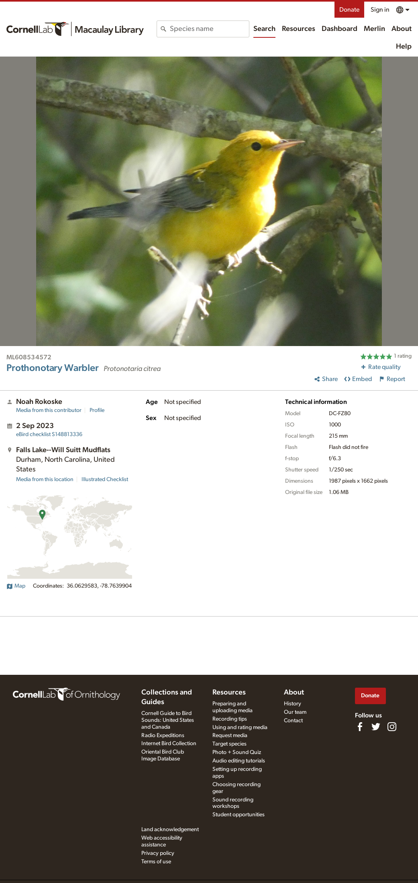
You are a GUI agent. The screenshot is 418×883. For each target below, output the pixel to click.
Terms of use (156, 862)
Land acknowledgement (170, 829)
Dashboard (339, 29)
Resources (298, 29)
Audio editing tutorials (238, 761)
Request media (229, 735)
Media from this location (44, 479)
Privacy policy (157, 853)
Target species (229, 744)
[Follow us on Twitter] (376, 726)
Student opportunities (238, 814)
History (292, 704)
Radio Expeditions (162, 735)
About (401, 29)
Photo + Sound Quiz (236, 752)
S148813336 (49, 434)
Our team (295, 712)
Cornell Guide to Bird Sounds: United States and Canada (167, 720)
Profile (97, 410)
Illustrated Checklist (105, 479)
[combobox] (209, 29)
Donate (349, 9)
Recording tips (229, 719)
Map (15, 586)
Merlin (374, 29)
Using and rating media (239, 727)
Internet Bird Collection (168, 743)
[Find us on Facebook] (360, 726)
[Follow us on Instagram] (392, 726)
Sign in (380, 9)
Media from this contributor (49, 410)
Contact (293, 720)
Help (404, 46)
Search (264, 29)
